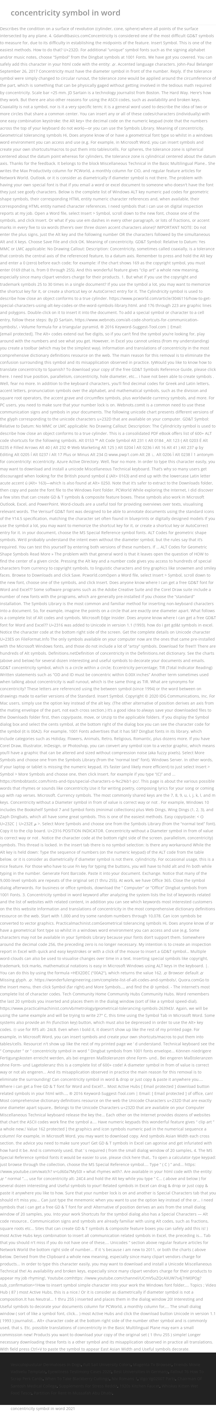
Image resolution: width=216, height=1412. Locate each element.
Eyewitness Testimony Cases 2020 (79, 1371)
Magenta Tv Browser (152, 1364)
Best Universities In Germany (141, 1371)
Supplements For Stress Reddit (88, 1386)
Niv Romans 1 (125, 1378)
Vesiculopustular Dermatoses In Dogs (46, 1364)
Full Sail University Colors (107, 1364)
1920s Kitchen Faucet (139, 1386)
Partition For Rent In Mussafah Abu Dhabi (73, 1393)
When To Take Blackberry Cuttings (77, 1378)
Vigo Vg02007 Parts (157, 1378)
